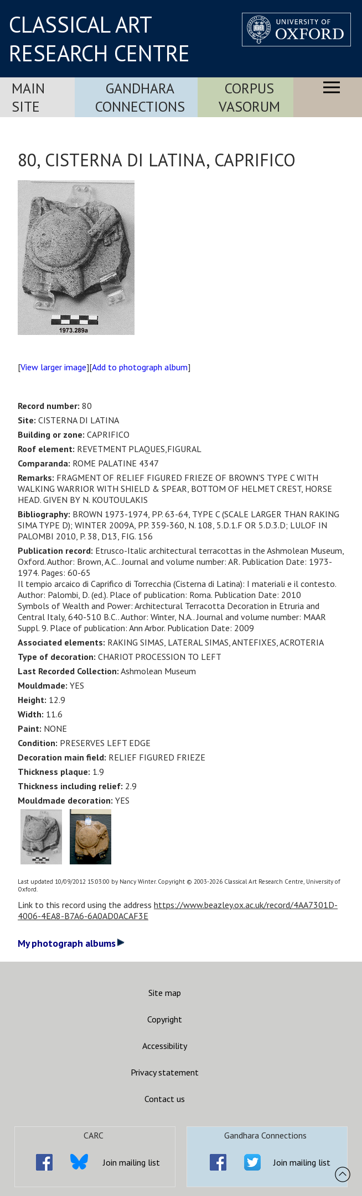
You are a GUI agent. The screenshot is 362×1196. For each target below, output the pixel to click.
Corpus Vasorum (249, 97)
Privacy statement (165, 1072)
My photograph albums (71, 943)
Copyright (164, 1019)
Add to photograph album (140, 367)
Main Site (28, 97)
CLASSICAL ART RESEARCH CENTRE (99, 38)
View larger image (53, 367)
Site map (164, 992)
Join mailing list (131, 1162)
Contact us (164, 1098)
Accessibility (164, 1045)
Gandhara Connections (140, 97)
